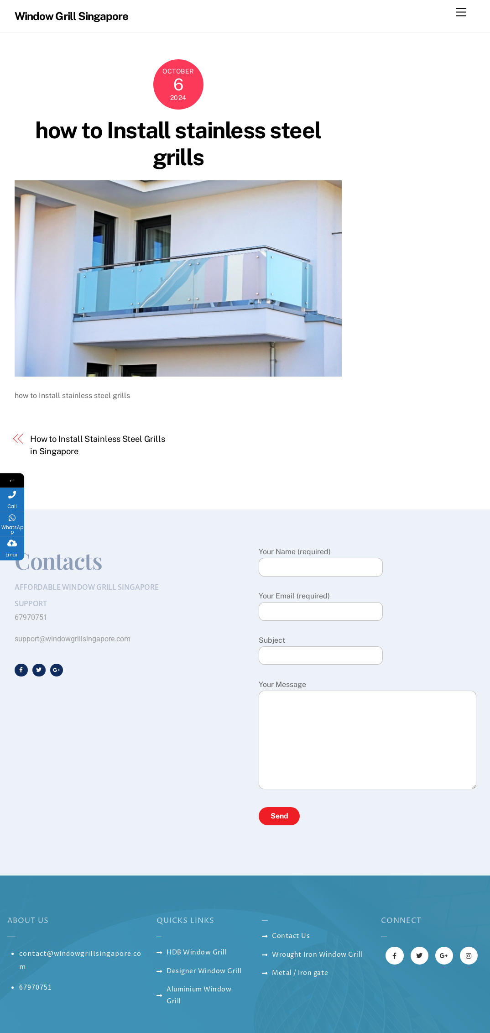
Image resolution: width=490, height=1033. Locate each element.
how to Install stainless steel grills (178, 144)
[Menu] (461, 12)
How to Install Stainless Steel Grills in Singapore (97, 445)
